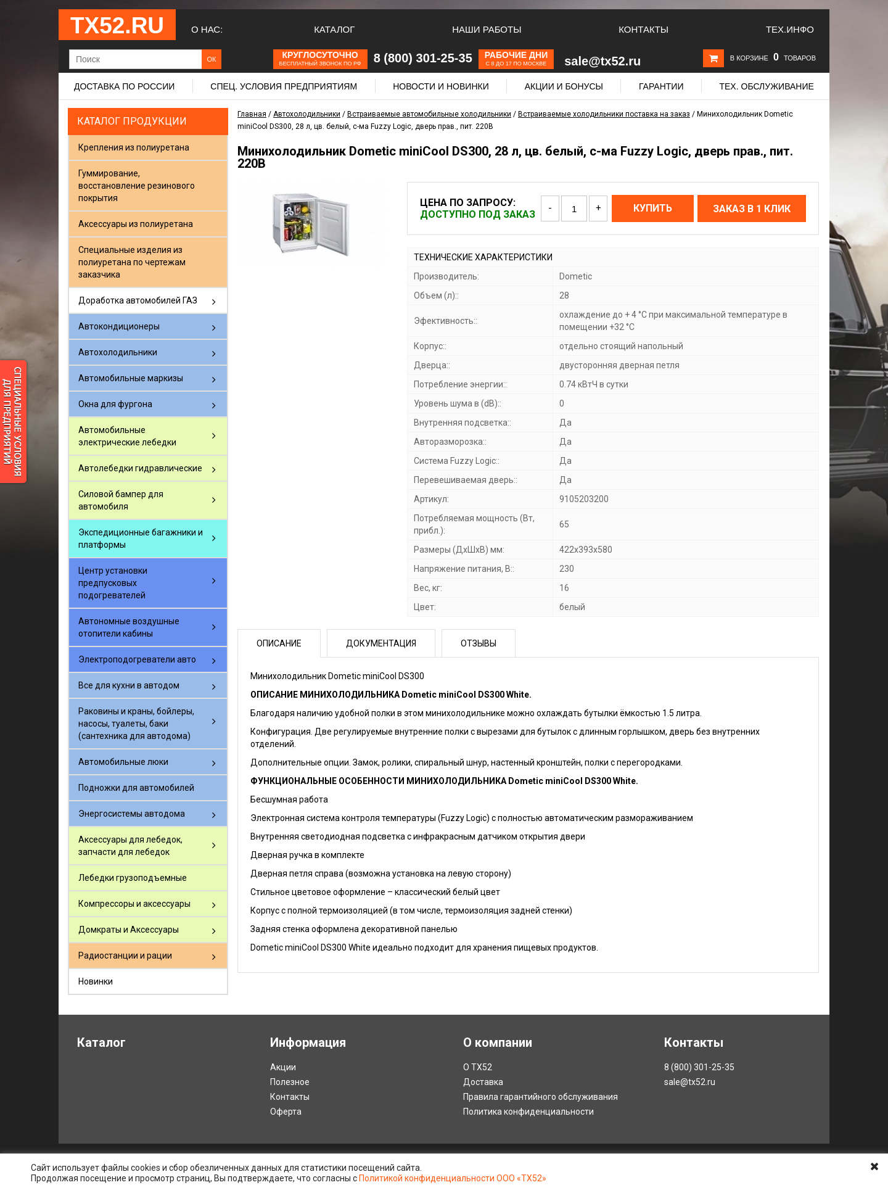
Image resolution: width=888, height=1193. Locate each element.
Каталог (334, 29)
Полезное (290, 1082)
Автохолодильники (117, 352)
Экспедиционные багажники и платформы (140, 538)
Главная (251, 114)
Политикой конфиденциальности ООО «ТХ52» (452, 1178)
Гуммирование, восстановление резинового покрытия (136, 185)
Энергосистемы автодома (131, 814)
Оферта (286, 1112)
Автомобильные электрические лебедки (127, 436)
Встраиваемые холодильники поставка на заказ (604, 114)
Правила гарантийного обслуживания (540, 1097)
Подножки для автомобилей (136, 788)
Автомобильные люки (123, 762)
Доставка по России (124, 86)
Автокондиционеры (119, 326)
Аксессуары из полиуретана (135, 224)
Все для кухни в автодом (128, 685)
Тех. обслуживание (766, 86)
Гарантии (661, 86)
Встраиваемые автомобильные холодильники (429, 114)
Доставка (483, 1082)
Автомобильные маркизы (130, 378)
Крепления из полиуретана (133, 147)
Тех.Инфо (790, 29)
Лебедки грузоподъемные (132, 878)
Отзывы (478, 643)
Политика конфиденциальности (528, 1112)
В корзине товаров (773, 58)
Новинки (95, 981)
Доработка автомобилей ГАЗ (137, 300)
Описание (279, 643)
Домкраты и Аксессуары (128, 930)
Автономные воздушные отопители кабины (128, 627)
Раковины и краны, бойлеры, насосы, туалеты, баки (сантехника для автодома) (136, 723)
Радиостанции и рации (125, 955)
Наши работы (486, 29)
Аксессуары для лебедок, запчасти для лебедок (130, 846)
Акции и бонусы (564, 86)
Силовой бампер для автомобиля (120, 500)
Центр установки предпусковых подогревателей (112, 583)
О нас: (207, 29)
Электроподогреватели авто (137, 659)
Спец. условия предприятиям (283, 86)
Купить (652, 208)
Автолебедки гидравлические (140, 468)
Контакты (643, 29)
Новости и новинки (441, 86)
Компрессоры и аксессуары (134, 904)
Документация (381, 643)
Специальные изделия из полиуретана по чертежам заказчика (132, 262)
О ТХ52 (477, 1067)
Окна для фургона (115, 404)
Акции (283, 1067)
